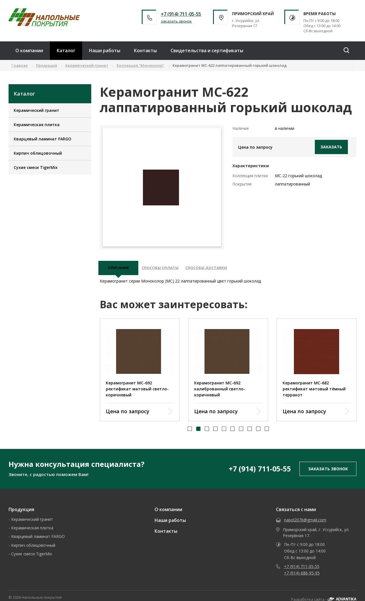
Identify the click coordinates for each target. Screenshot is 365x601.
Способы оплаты (166, 269)
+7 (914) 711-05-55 (181, 14)
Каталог (66, 50)
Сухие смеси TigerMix (36, 167)
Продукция (21, 512)
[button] (190, 431)
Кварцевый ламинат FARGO (42, 139)
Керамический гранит (36, 110)
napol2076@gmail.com (305, 522)
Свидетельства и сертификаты (207, 50)
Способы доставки (217, 269)
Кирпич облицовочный (38, 153)
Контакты (145, 50)
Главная (19, 65)
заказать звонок (176, 21)
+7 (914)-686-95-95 (302, 575)
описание (119, 269)
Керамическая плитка (37, 124)
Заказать (331, 147)
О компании (29, 50)
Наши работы (104, 50)
